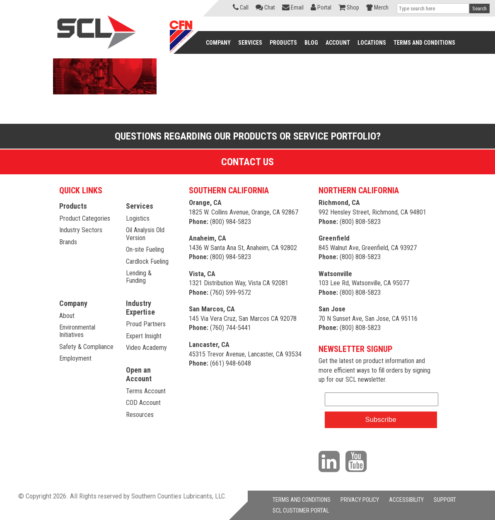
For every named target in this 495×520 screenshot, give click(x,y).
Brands (68, 242)
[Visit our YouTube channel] (358, 461)
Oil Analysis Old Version (145, 233)
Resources (140, 415)
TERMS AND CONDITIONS (302, 499)
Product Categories (84, 218)
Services (139, 206)
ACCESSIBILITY (406, 499)
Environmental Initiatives (77, 331)
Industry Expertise (140, 307)
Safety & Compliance (86, 347)
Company (73, 303)
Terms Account (146, 391)
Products (73, 206)
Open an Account (139, 374)
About (67, 316)
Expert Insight (144, 336)
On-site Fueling (145, 249)
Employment (75, 358)
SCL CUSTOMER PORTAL (301, 510)
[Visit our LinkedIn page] (331, 461)
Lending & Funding (139, 276)
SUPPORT (445, 499)
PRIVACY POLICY (359, 499)
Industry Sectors (80, 230)
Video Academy (146, 347)
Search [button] (479, 8)
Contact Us (247, 162)
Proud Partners (146, 324)
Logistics (138, 218)
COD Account (143, 403)
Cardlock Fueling (147, 261)
